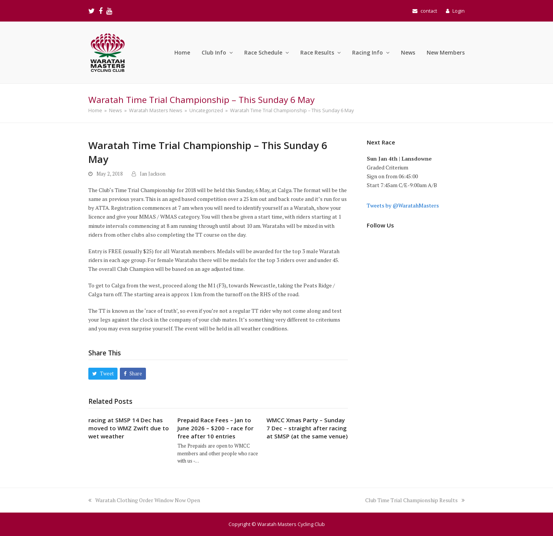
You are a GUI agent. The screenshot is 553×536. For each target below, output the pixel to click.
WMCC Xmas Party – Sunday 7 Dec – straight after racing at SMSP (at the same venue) (307, 428)
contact (429, 10)
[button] (103, 374)
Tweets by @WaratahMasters (403, 205)
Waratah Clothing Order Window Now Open (144, 500)
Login (458, 10)
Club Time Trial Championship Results (415, 500)
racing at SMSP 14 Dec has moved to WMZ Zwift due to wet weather (128, 428)
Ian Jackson (153, 174)
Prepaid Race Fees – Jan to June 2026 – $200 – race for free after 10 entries (215, 428)
